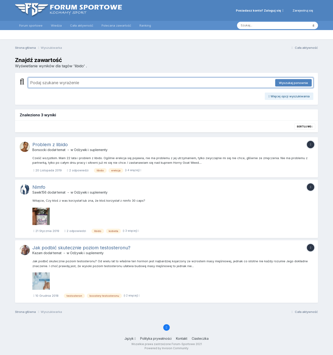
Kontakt (181, 338)
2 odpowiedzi (78, 170)
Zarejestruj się (303, 10)
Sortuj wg (305, 126)
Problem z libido (50, 144)
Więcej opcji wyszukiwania (289, 96)
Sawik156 (39, 192)
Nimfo (38, 187)
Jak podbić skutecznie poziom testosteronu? (81, 247)
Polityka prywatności (156, 338)
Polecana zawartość (116, 25)
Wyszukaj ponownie (293, 83)
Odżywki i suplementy (91, 150)
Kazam (37, 253)
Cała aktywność (81, 25)
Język (130, 338)
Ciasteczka (200, 338)
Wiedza (56, 25)
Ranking (145, 25)
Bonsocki (39, 150)
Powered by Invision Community (166, 348)
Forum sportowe (31, 25)
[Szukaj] (261, 25)
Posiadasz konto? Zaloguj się (260, 10)
